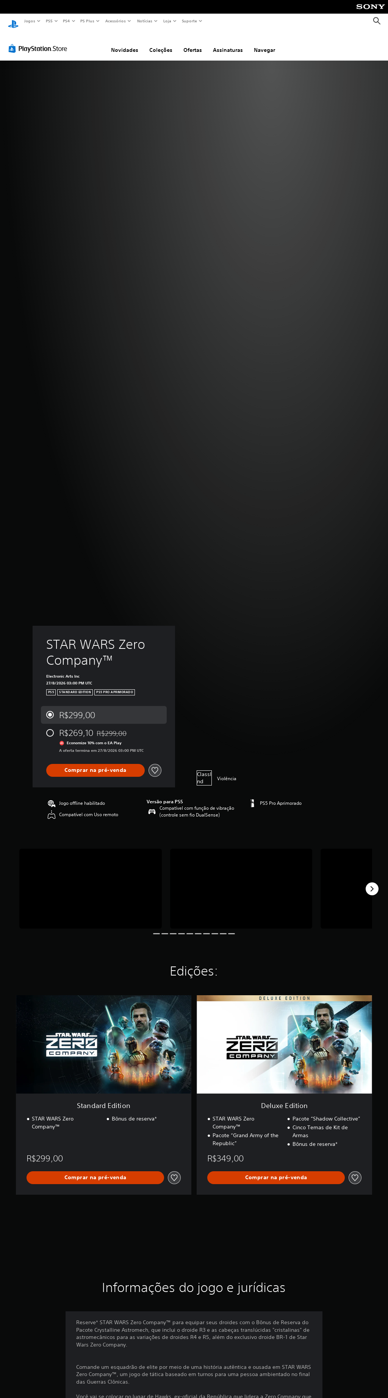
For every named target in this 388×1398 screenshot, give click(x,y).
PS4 (66, 20)
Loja (167, 20)
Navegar (264, 42)
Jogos (29, 20)
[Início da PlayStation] (13, 21)
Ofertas (192, 42)
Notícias (144, 20)
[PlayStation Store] (39, 41)
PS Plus (87, 20)
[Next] (372, 881)
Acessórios (115, 20)
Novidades (124, 42)
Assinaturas (228, 42)
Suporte (189, 20)
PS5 (49, 20)
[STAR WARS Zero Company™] (90, 881)
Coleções (160, 42)
